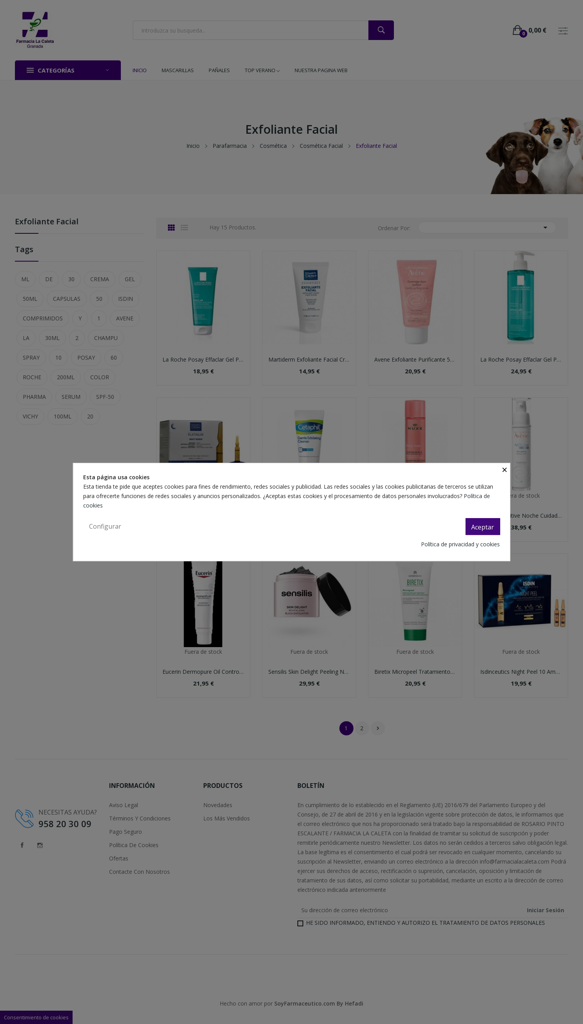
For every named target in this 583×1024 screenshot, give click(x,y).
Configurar (105, 526)
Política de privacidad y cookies (460, 544)
